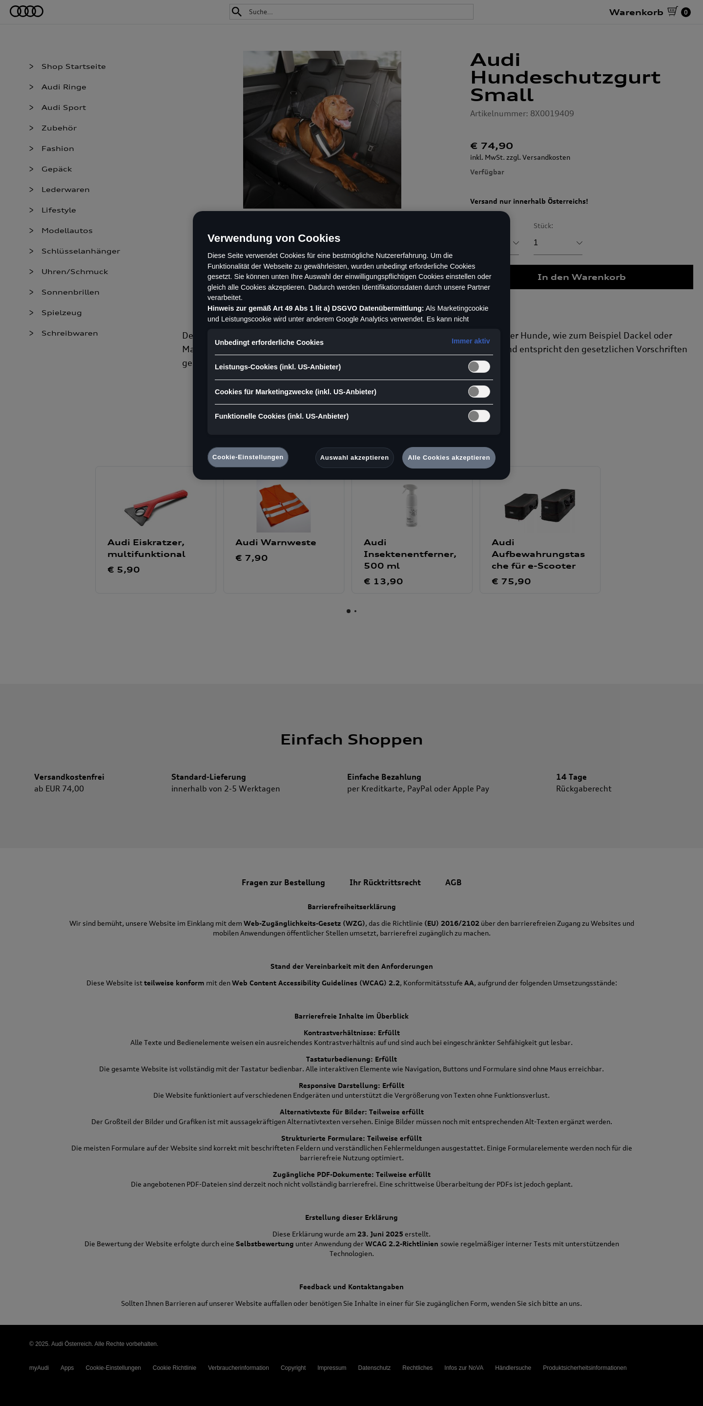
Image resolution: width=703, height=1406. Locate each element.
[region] (351, 345)
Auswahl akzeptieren (354, 457)
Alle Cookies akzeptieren (449, 457)
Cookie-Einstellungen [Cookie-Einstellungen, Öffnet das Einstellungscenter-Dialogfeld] (248, 457)
